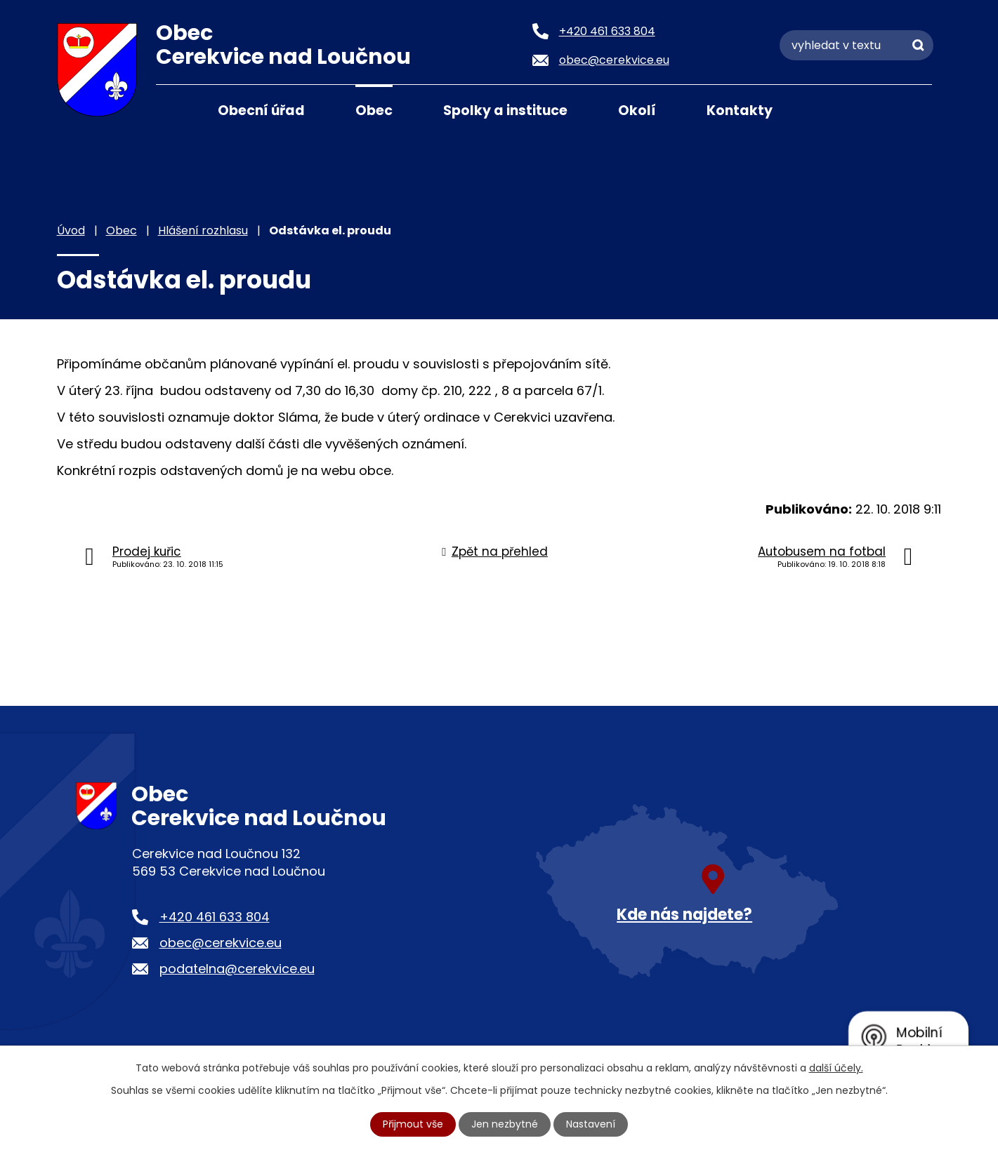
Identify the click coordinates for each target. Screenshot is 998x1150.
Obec (374, 110)
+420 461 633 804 (214, 916)
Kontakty (740, 110)
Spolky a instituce (505, 110)
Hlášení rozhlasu (203, 230)
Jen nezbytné (504, 1124)
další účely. (836, 1068)
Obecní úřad (261, 110)
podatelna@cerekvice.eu (237, 968)
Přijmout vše (413, 1124)
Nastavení (590, 1124)
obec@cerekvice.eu (220, 942)
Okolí (637, 110)
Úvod (173, 109)
